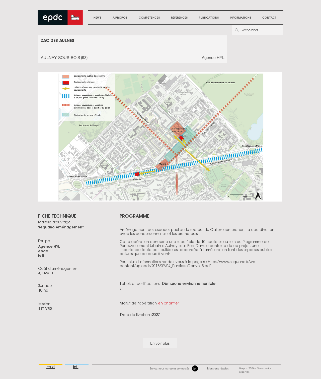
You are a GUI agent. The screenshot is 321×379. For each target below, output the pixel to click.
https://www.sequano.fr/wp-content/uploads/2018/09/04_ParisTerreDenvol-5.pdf (188, 264)
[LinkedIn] (195, 368)
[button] (120, 17)
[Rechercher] (257, 30)
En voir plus (160, 343)
